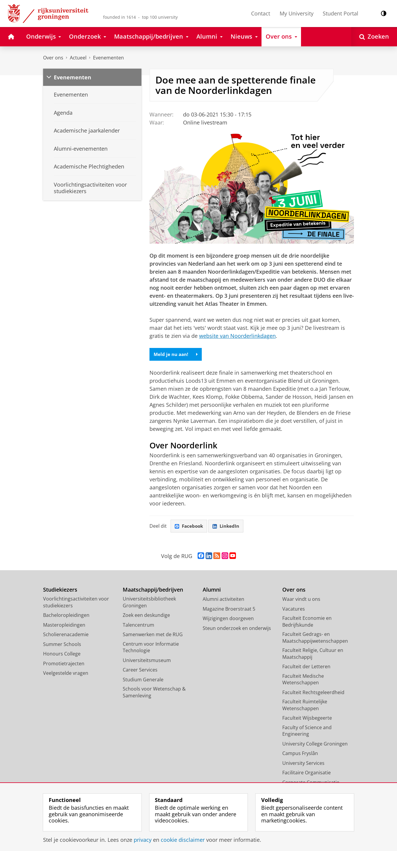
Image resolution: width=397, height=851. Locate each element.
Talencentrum (138, 625)
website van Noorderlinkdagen (237, 335)
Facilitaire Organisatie (306, 773)
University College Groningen (315, 744)
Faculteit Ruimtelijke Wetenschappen (304, 706)
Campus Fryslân (300, 754)
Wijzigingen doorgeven (228, 619)
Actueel (78, 57)
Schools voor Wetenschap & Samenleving (154, 693)
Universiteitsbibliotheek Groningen (149, 603)
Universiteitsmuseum (147, 661)
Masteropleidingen (64, 625)
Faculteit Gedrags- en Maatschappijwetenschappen (315, 638)
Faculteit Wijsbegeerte (307, 719)
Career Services (140, 670)
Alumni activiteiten (223, 600)
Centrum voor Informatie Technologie (151, 648)
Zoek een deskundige (146, 616)
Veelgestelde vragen (65, 674)
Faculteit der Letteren (306, 667)
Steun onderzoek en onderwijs (237, 628)
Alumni (212, 590)
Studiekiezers (60, 590)
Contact (260, 13)
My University (296, 13)
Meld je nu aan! (177, 354)
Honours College (62, 654)
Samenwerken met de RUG (153, 635)
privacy (143, 839)
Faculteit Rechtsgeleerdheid (313, 693)
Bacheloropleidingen (66, 616)
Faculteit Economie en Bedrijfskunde (307, 622)
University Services (303, 763)
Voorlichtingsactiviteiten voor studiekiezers (76, 603)
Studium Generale (143, 680)
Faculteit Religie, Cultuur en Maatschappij (312, 654)
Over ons (53, 57)
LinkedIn (228, 526)
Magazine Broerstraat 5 (229, 609)
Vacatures (293, 609)
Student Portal (340, 13)
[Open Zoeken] (374, 36)
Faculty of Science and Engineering (307, 731)
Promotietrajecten (63, 664)
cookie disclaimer (183, 839)
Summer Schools (62, 645)
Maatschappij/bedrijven (153, 590)
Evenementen (108, 57)
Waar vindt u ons (301, 600)
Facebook (189, 526)
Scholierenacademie (66, 635)
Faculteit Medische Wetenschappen (303, 680)
